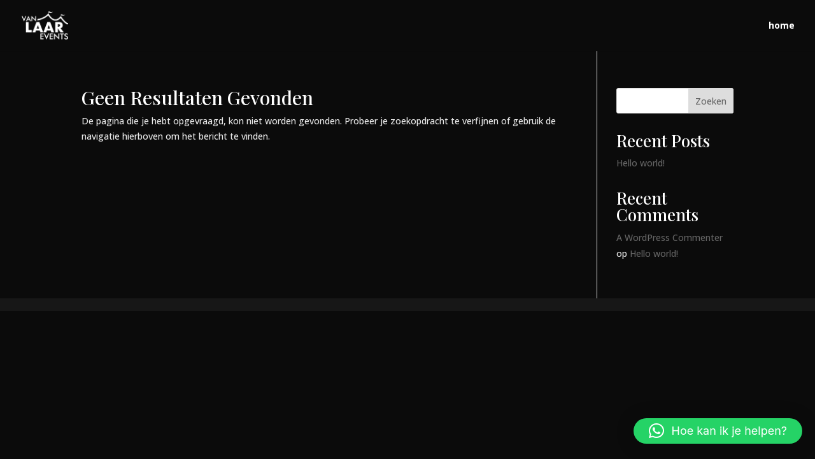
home (782, 26)
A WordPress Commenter (669, 237)
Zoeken (710, 101)
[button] (718, 431)
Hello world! (640, 163)
